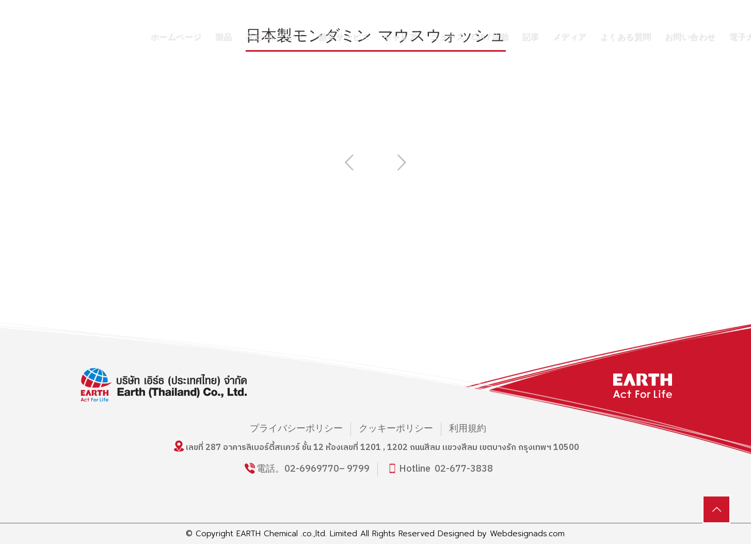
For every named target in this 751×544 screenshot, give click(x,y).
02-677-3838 (464, 469)
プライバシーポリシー (296, 429)
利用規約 (467, 429)
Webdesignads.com (527, 533)
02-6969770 (311, 469)
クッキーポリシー (396, 429)
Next (402, 162)
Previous (349, 162)
